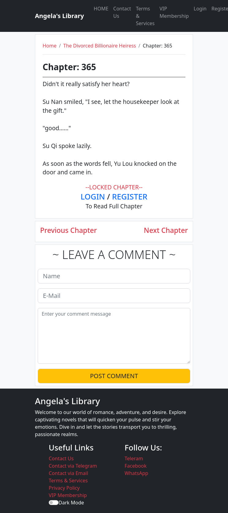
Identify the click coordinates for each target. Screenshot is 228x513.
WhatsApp (136, 473)
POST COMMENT (114, 376)
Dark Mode (71, 502)
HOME (101, 8)
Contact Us (122, 12)
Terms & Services (145, 16)
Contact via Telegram (73, 465)
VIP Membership (174, 12)
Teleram (134, 458)
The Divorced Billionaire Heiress (99, 45)
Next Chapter (166, 230)
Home (50, 45)
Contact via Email (68, 473)
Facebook (136, 465)
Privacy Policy (64, 487)
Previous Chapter (68, 230)
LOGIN (93, 196)
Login (200, 8)
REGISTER (129, 196)
